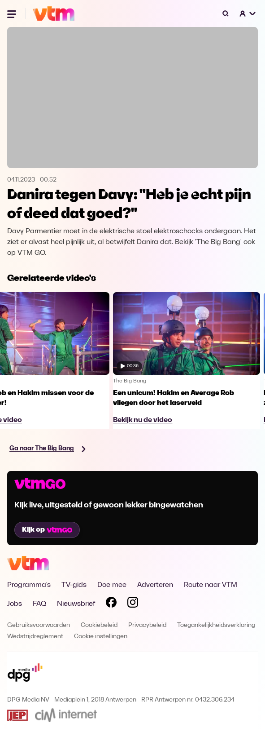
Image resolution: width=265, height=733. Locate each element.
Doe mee (111, 585)
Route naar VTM (210, 585)
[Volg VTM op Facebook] (111, 604)
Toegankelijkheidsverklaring (216, 625)
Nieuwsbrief (76, 604)
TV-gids (74, 585)
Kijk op (47, 529)
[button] (248, 13)
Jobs (14, 604)
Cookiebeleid (99, 625)
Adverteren (155, 585)
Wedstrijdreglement (35, 636)
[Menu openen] (12, 13)
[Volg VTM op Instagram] (132, 604)
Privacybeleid (147, 625)
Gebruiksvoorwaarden (38, 625)
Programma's (29, 585)
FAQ (39, 604)
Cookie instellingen (100, 636)
